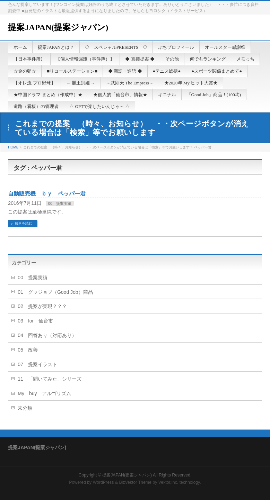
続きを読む (23, 223)
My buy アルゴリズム (44, 393)
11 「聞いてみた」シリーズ (49, 379)
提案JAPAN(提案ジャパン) (58, 27)
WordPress (103, 482)
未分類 (25, 408)
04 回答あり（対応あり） (47, 335)
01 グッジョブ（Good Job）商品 (55, 292)
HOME (13, 147)
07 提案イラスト (37, 364)
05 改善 (28, 350)
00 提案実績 (59, 203)
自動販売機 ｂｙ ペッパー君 (47, 194)
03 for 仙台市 (35, 321)
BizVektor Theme (135, 482)
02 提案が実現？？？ (42, 306)
